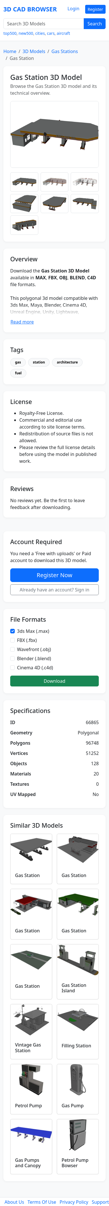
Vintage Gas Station (28, 1047)
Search (94, 24)
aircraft (63, 33)
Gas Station (27, 875)
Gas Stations (64, 51)
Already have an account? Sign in (54, 590)
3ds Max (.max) (33, 631)
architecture (67, 362)
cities (40, 33)
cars (50, 33)
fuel (18, 373)
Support (100, 1202)
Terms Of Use (42, 1202)
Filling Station (76, 1046)
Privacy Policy (74, 1202)
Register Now (54, 575)
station (39, 362)
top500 (9, 33)
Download (54, 681)
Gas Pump (73, 1105)
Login (73, 8)
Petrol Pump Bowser (75, 1163)
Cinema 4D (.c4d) (35, 667)
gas (18, 362)
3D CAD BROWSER (30, 9)
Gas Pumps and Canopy (28, 1163)
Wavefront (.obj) (34, 649)
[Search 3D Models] (43, 23)
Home (9, 51)
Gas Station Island (74, 988)
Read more (22, 322)
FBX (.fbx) (27, 640)
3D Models (33, 51)
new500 (26, 33)
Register (95, 9)
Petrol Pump (28, 1105)
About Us (14, 1202)
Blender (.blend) (34, 658)
